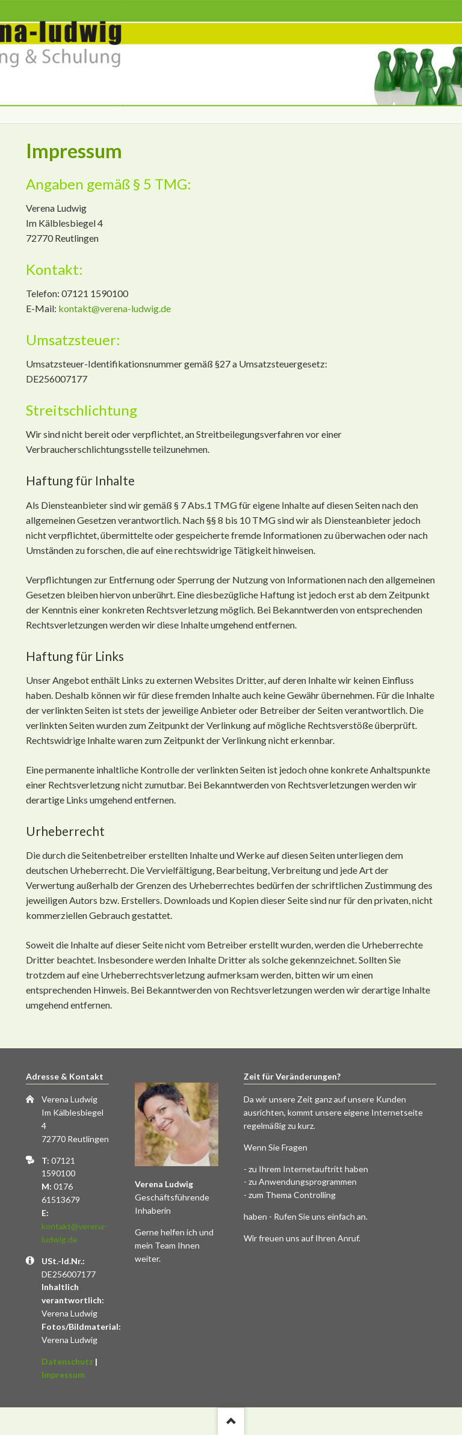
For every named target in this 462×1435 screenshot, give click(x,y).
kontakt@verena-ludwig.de (114, 308)
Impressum (63, 1374)
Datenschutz (67, 1361)
